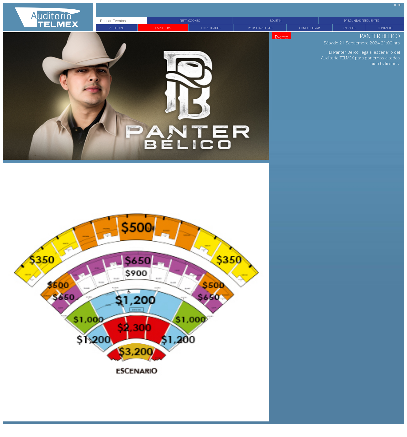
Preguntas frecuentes (361, 20)
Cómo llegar (309, 28)
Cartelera (163, 28)
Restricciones (189, 20)
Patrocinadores (260, 28)
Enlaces (349, 28)
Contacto (385, 28)
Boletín (276, 20)
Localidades (210, 28)
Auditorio (116, 28)
